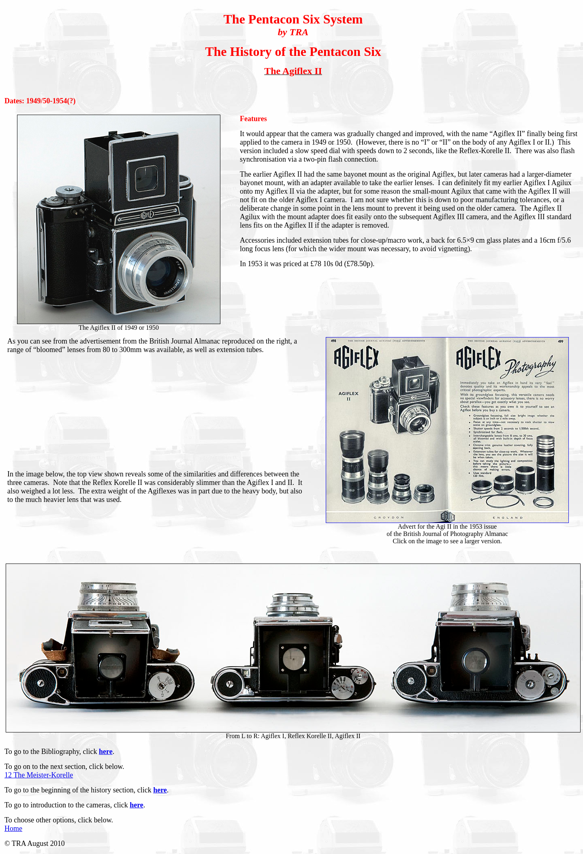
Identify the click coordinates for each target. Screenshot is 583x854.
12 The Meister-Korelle (38, 775)
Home (13, 828)
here (106, 751)
